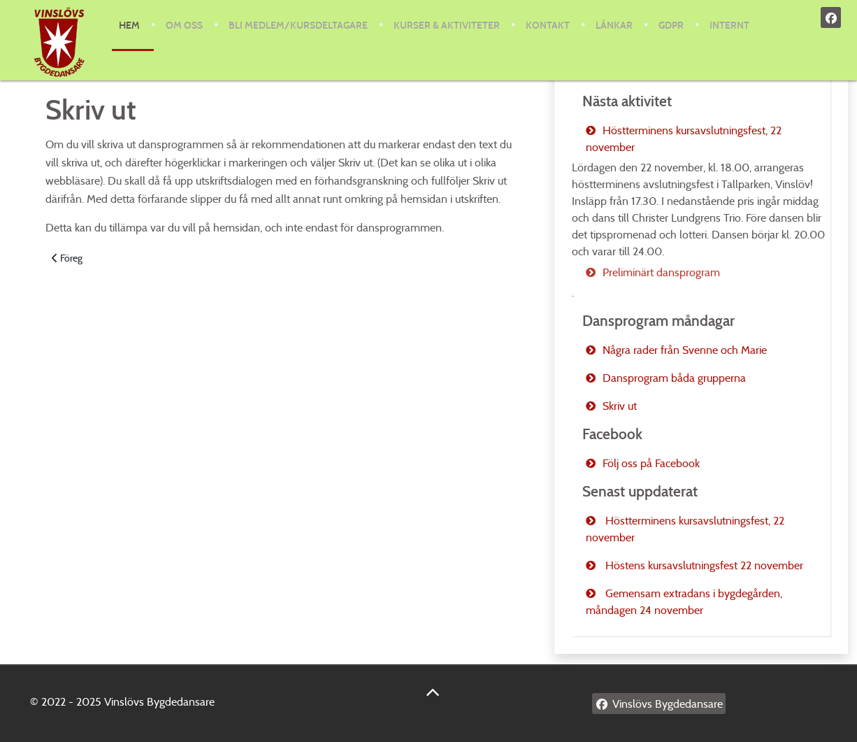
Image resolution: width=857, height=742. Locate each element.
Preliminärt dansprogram (661, 272)
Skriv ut (620, 406)
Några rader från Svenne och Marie (685, 350)
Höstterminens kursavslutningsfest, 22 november (684, 139)
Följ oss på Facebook (651, 463)
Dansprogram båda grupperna (674, 378)
